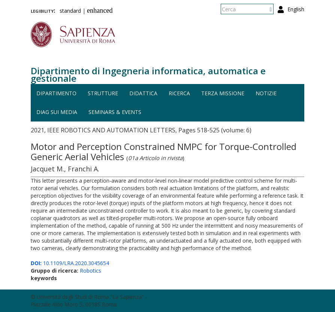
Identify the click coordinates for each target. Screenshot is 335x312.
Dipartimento (56, 93)
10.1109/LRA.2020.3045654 (70, 263)
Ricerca (179, 93)
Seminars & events (114, 112)
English (295, 9)
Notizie (266, 93)
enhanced (100, 10)
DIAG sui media (56, 112)
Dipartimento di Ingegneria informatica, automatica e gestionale (148, 74)
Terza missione (222, 93)
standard (70, 10)
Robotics (90, 270)
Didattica (143, 93)
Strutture (103, 93)
